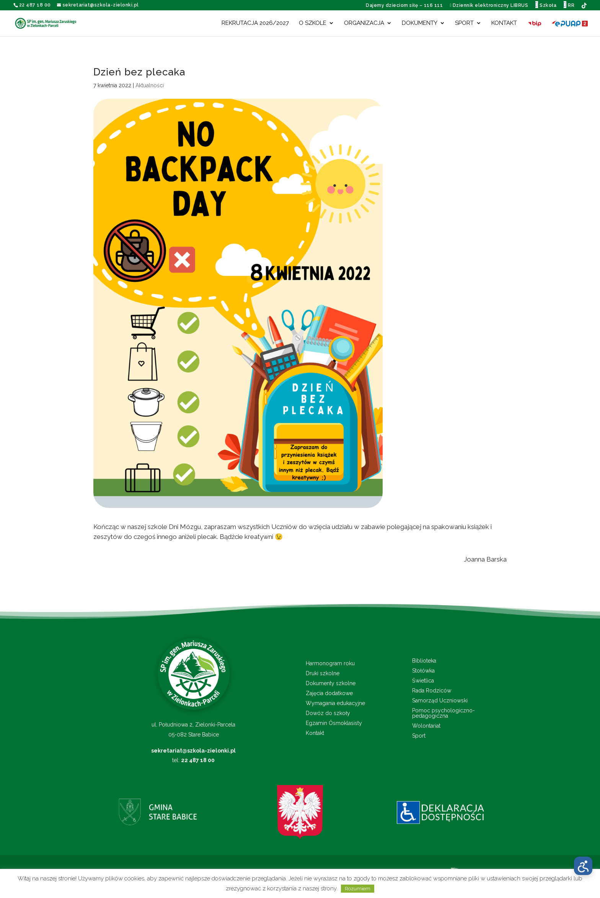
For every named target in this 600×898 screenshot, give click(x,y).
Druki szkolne (322, 673)
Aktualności (149, 85)
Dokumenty (419, 23)
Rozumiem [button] (357, 888)
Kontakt (504, 23)
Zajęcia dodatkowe (329, 693)
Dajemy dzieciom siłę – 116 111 (404, 5)
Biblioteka (424, 661)
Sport (464, 23)
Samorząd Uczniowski (440, 701)
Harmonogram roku (330, 663)
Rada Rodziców (431, 691)
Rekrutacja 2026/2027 (255, 23)
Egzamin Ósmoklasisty (334, 723)
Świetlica (423, 681)
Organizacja (364, 23)
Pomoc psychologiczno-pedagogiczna (443, 713)
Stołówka (423, 671)
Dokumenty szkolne (330, 683)
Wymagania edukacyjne (335, 703)
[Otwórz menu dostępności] (583, 866)
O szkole (312, 23)
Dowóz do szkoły (328, 713)
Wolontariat (426, 726)
